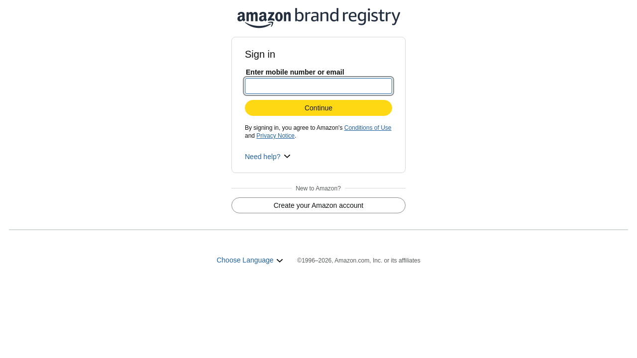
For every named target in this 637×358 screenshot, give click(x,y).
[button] (268, 157)
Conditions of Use (368, 127)
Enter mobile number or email (295, 72)
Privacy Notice (275, 135)
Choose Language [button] (249, 260)
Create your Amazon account (319, 205)
